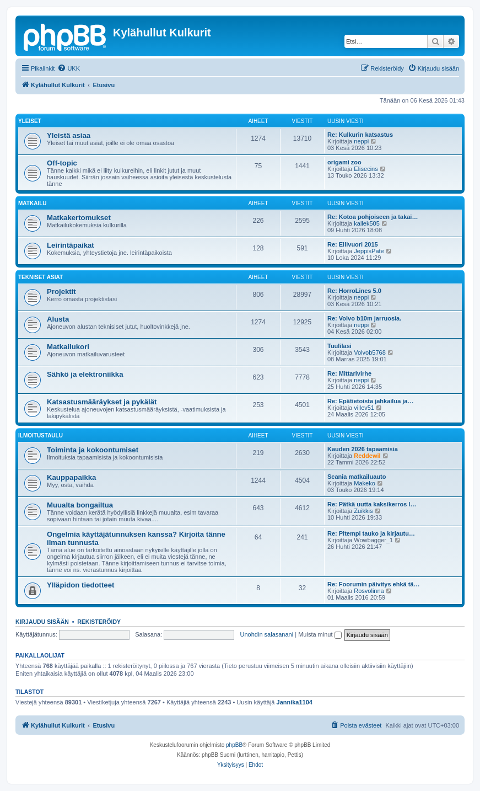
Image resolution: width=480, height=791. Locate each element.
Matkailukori (68, 347)
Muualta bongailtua (80, 505)
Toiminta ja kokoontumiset (92, 450)
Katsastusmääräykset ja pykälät (102, 402)
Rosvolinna (369, 590)
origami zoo (344, 162)
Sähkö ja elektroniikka (85, 374)
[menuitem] (68, 68)
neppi (361, 141)
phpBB (234, 745)
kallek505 (366, 223)
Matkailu (32, 203)
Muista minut (319, 634)
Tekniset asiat (40, 277)
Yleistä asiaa (68, 135)
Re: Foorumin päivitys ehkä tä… (373, 584)
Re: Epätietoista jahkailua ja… (370, 401)
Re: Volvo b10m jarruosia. (364, 318)
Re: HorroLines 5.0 (354, 290)
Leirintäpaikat (70, 245)
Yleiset (29, 121)
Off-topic (62, 163)
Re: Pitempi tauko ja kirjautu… (371, 533)
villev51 (364, 407)
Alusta (58, 319)
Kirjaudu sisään (42, 621)
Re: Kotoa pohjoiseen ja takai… (372, 216)
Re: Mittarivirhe (349, 373)
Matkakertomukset (79, 217)
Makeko (364, 483)
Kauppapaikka (71, 477)
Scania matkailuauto (356, 476)
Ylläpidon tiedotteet (80, 585)
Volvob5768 (370, 352)
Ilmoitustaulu (40, 435)
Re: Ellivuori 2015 (352, 244)
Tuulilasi (339, 346)
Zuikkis (363, 510)
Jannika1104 (294, 702)
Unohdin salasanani (267, 634)
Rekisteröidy (99, 621)
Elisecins (365, 168)
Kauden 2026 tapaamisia (362, 449)
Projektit (61, 291)
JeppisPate (369, 251)
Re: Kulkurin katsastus (360, 134)
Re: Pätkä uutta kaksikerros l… (371, 504)
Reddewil (367, 455)
